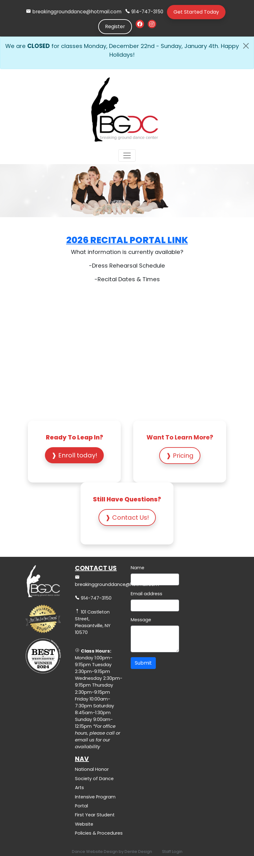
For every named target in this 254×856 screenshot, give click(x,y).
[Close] (246, 46)
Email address (146, 594)
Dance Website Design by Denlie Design (112, 851)
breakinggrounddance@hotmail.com (76, 11)
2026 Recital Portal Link (127, 240)
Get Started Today (196, 11)
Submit (143, 662)
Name (137, 568)
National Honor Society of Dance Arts (94, 778)
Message (141, 620)
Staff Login (172, 851)
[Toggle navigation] (127, 155)
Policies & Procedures (99, 833)
